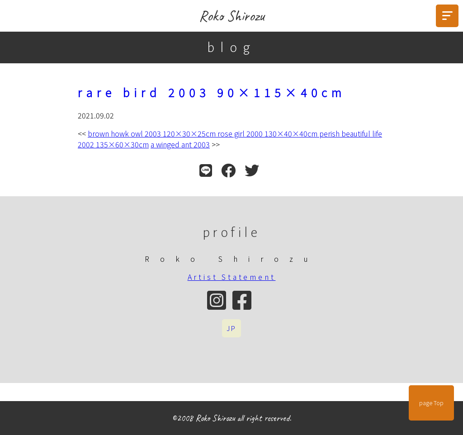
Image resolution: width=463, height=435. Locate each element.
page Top (431, 403)
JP (231, 328)
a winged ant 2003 (180, 144)
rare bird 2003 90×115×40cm (212, 92)
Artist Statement (232, 276)
